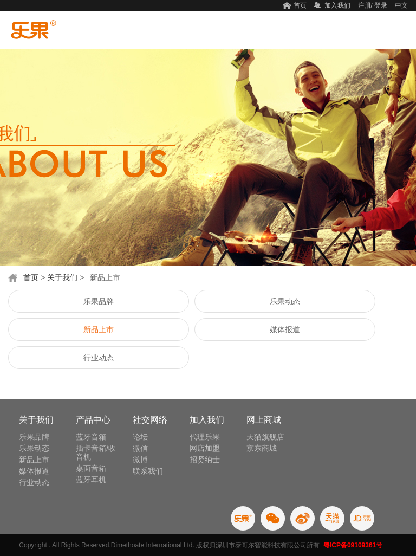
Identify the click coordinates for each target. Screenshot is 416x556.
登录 (380, 5)
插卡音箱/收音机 (96, 452)
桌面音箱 (91, 468)
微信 (140, 448)
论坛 (140, 436)
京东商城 (261, 448)
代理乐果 (205, 436)
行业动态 (98, 357)
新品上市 (98, 329)
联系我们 (148, 471)
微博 (140, 459)
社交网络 (150, 419)
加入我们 (337, 5)
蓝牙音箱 (91, 436)
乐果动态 (285, 301)
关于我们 (62, 277)
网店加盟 (205, 448)
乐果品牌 (98, 301)
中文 (401, 5)
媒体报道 (285, 329)
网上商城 (263, 419)
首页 (300, 5)
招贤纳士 (205, 459)
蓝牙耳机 (91, 479)
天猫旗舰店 (265, 436)
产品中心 (93, 419)
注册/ (365, 5)
